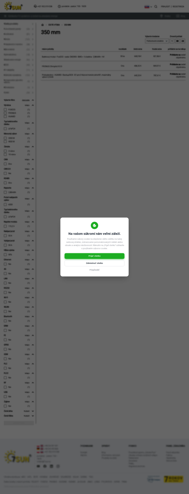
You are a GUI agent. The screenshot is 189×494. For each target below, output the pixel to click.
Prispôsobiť (94, 270)
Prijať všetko (94, 256)
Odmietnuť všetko (94, 263)
